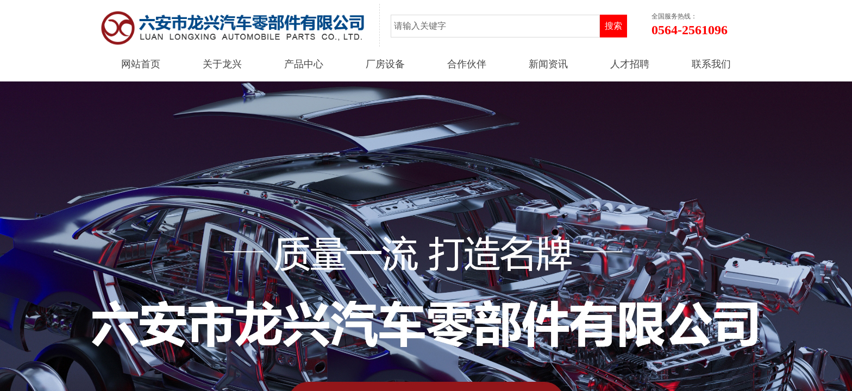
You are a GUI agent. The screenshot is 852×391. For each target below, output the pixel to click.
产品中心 (303, 64)
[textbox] (495, 26)
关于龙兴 (222, 64)
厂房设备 (385, 64)
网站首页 (140, 64)
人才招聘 (629, 64)
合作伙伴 (466, 64)
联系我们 (711, 64)
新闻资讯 (548, 64)
